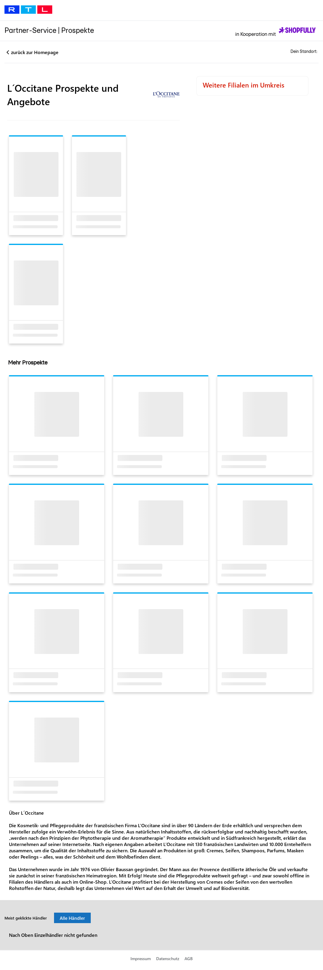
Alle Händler (72, 922)
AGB (188, 963)
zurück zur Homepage (35, 52)
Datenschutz (167, 963)
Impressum (140, 963)
